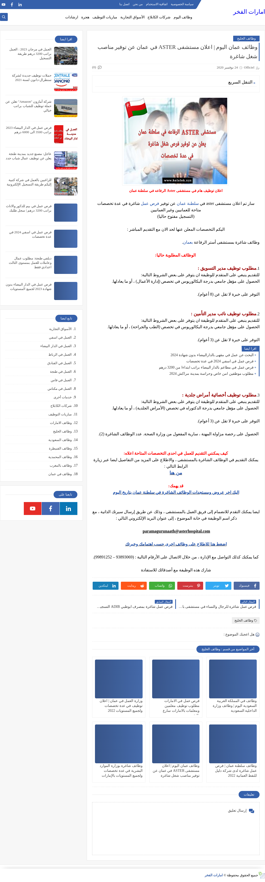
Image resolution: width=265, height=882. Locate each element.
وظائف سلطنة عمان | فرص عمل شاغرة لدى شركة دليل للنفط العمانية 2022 (236, 771)
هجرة (85, 17)
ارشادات (71, 17)
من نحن (138, 4)
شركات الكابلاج (159, 17)
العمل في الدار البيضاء (56, 346)
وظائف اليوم (183, 17)
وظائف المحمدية (60, 457)
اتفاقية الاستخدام (156, 4)
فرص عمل (150, 203)
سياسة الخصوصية (182, 4)
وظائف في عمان (60, 474)
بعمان (188, 242)
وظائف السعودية (60, 440)
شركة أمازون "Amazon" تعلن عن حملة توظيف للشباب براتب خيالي (28, 106)
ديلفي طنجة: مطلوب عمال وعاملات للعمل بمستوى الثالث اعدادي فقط (30, 262)
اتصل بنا (124, 4)
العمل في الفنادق (59, 363)
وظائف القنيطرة (60, 448)
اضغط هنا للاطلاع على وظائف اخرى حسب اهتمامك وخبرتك (176, 544)
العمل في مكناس (60, 389)
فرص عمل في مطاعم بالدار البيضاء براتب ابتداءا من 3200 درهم (206, 367)
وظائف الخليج (246, 38)
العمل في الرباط (60, 354)
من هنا (176, 472)
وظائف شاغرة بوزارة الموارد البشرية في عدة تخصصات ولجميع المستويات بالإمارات (121, 771)
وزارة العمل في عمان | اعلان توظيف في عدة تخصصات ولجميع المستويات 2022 (121, 706)
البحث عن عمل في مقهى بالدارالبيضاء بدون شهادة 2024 (212, 355)
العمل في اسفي (60, 337)
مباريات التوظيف (104, 17)
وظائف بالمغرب (61, 465)
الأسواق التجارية (132, 17)
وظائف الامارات (61, 423)
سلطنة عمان (188, 203)
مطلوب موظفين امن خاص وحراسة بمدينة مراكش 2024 (212, 374)
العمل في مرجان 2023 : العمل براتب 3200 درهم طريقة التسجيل (30, 53)
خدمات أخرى (63, 397)
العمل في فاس (61, 380)
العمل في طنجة (61, 371)
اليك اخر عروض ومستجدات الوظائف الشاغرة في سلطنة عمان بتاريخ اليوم (176, 492)
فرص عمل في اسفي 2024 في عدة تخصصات (220, 361)
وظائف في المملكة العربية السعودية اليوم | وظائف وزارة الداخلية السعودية (235, 706)
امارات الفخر (249, 12)
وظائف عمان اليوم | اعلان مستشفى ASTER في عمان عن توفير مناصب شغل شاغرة (176, 771)
